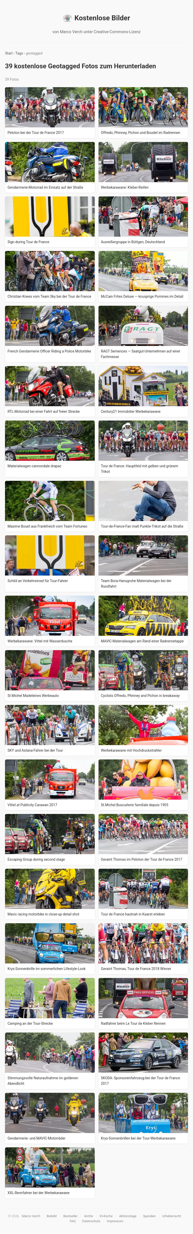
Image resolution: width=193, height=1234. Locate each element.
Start (9, 53)
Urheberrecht (171, 1216)
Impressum (115, 1221)
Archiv (88, 1216)
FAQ (72, 1221)
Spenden (149, 1216)
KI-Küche (106, 1216)
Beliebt (52, 1216)
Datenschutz (91, 1221)
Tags (19, 53)
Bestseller (70, 1216)
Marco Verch (31, 1216)
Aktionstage (127, 1216)
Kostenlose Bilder (96, 18)
